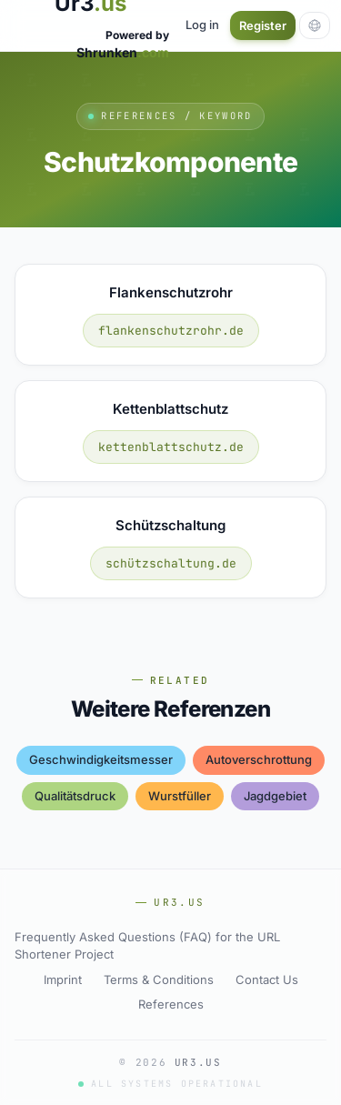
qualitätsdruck (75, 796)
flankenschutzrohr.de (171, 330)
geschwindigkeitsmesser (101, 759)
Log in (202, 24)
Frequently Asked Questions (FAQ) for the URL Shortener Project (147, 945)
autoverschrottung (259, 759)
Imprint (63, 979)
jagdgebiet (275, 796)
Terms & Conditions (159, 979)
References (171, 1004)
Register (262, 25)
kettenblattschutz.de (171, 447)
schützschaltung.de (170, 563)
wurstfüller (179, 796)
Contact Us (267, 979)
